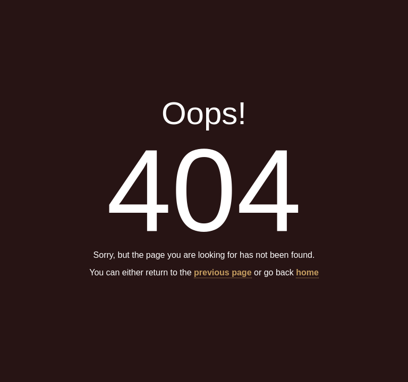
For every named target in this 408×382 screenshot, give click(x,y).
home (307, 272)
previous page (222, 272)
